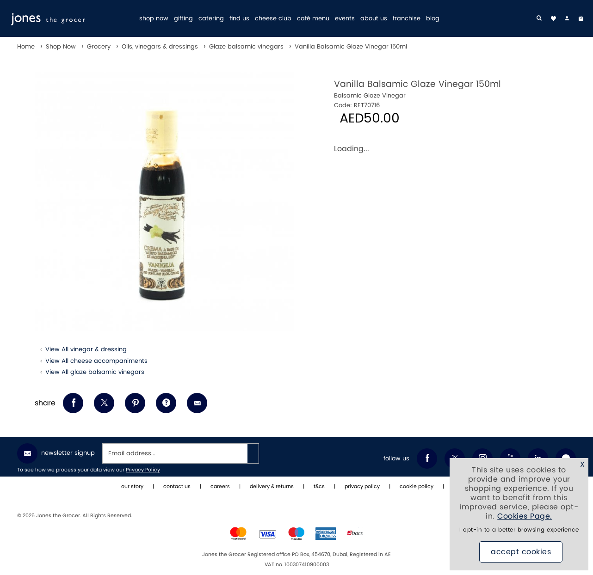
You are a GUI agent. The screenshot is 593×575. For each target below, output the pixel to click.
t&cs (319, 487)
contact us (177, 487)
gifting (183, 19)
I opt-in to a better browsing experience (519, 530)
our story (132, 487)
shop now (153, 19)
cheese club (273, 19)
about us (373, 19)
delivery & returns (272, 487)
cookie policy (416, 487)
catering (211, 19)
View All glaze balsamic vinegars (94, 372)
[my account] (567, 18)
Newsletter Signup (56, 453)
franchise (406, 19)
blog (432, 19)
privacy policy (362, 487)
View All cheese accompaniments (96, 361)
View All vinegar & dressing (86, 349)
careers (220, 487)
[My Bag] (581, 18)
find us (239, 19)
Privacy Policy (143, 470)
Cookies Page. (524, 517)
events (345, 19)
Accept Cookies (521, 552)
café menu (313, 19)
